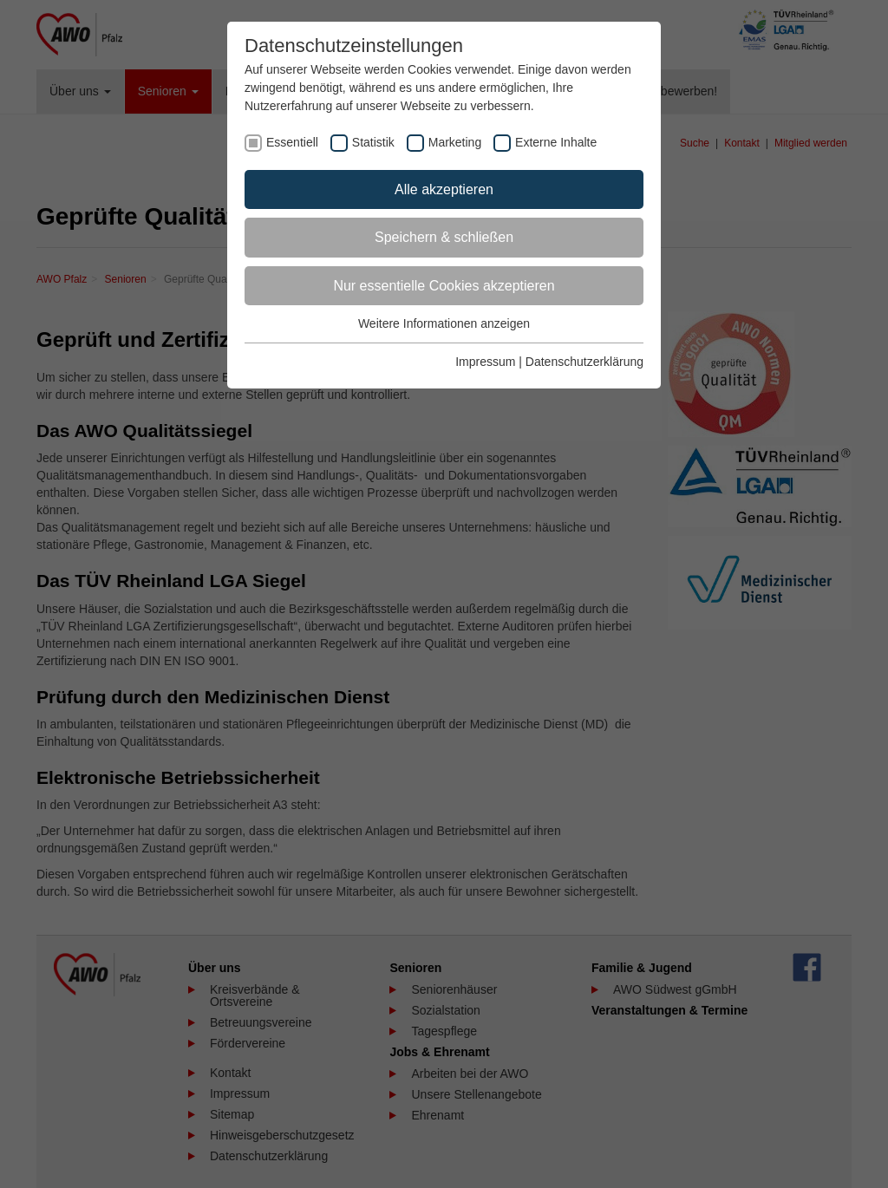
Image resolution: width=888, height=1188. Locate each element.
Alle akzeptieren (444, 189)
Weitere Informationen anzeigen (444, 323)
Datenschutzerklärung (584, 362)
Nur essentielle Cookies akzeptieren (443, 285)
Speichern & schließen (444, 237)
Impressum (485, 362)
